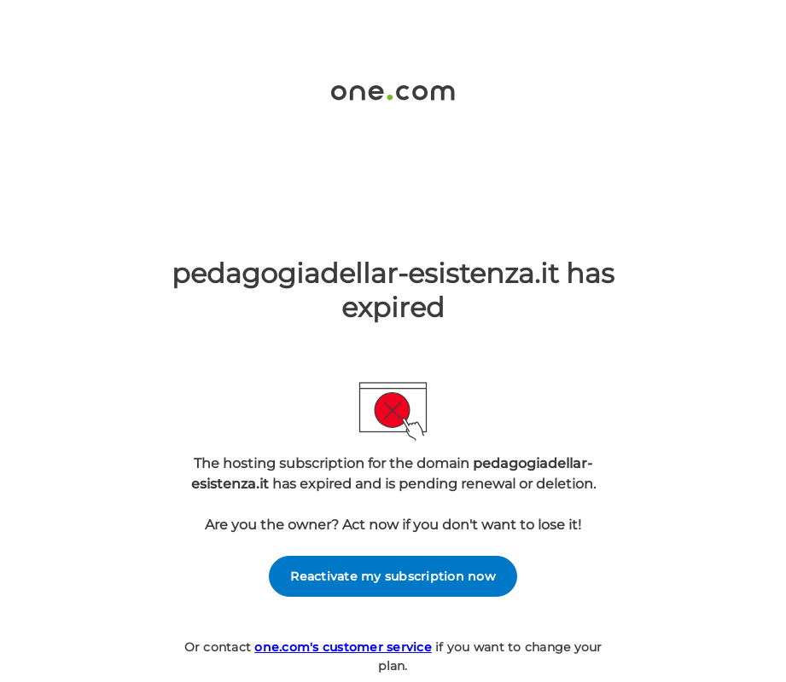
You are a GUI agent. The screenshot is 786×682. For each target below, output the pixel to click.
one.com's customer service (343, 647)
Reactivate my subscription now (393, 576)
